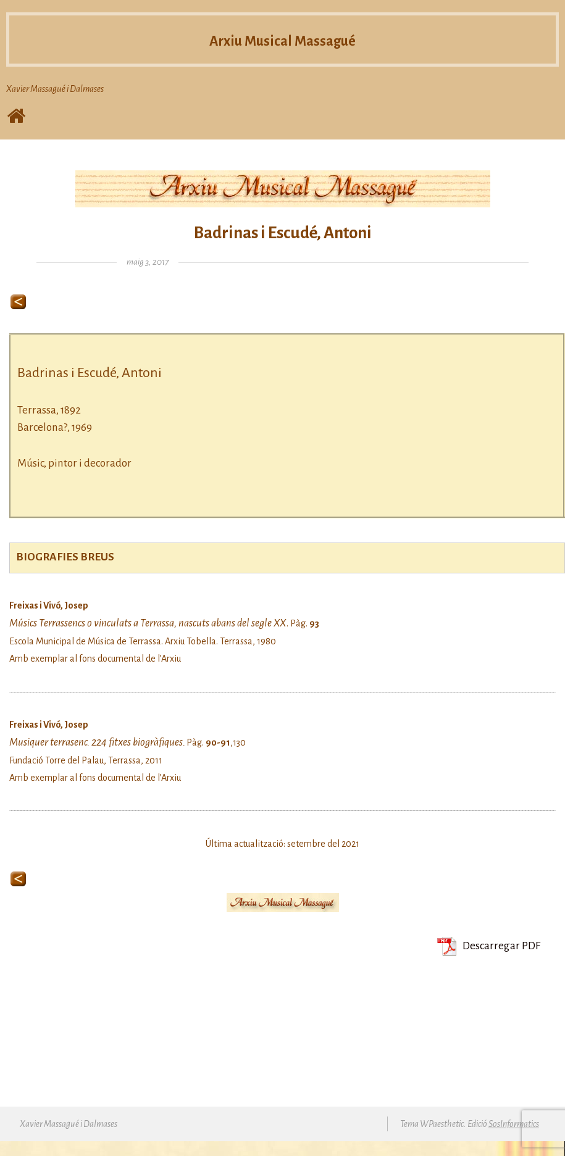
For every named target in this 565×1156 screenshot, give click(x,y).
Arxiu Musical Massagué (282, 39)
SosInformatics (513, 1124)
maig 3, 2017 (148, 262)
